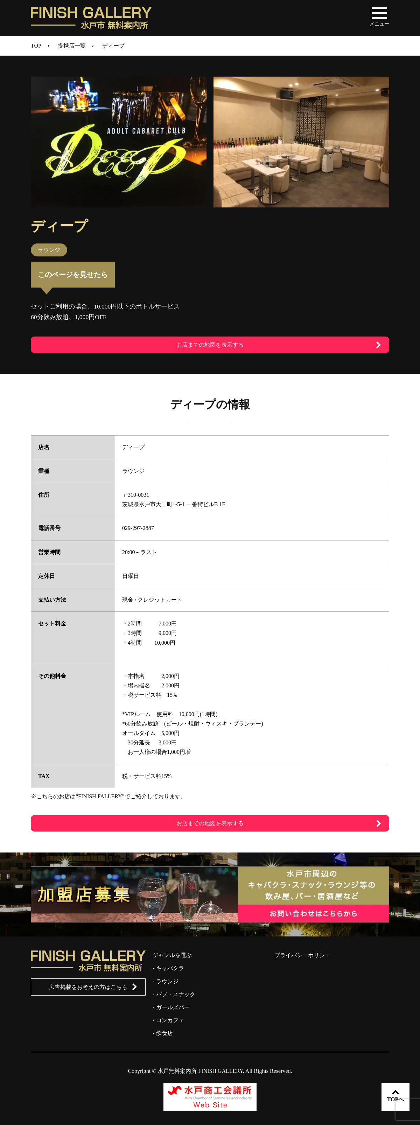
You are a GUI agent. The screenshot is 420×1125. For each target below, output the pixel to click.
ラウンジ (167, 981)
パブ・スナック (175, 994)
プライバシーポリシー (302, 955)
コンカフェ (170, 1020)
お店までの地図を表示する (210, 345)
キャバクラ (170, 968)
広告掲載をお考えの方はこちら (88, 987)
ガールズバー (173, 1007)
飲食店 (164, 1033)
